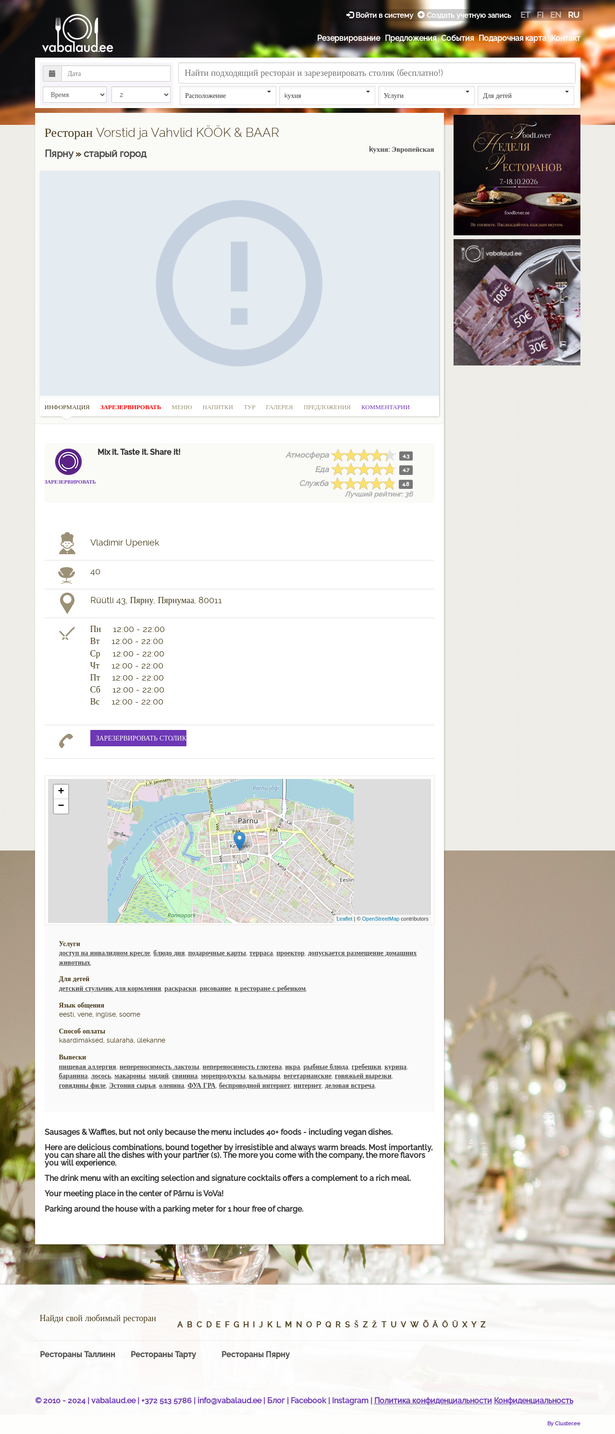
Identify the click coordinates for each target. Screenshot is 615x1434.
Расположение (228, 95)
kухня (327, 95)
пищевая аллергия (87, 1066)
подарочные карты (217, 953)
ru (573, 15)
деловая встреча (349, 1085)
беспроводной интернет (254, 1085)
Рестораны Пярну (255, 1354)
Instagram (350, 1400)
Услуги (426, 95)
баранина (73, 1076)
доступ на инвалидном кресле (104, 953)
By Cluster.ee (563, 1423)
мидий (159, 1076)
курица (395, 1066)
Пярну (60, 153)
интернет (307, 1085)
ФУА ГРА (201, 1085)
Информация (67, 410)
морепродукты (223, 1076)
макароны (130, 1076)
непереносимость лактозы (159, 1066)
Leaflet (344, 919)
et (525, 15)
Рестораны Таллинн (77, 1354)
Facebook (308, 1400)
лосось (101, 1076)
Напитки (218, 407)
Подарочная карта (512, 38)
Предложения (410, 38)
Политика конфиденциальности (433, 1400)
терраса (261, 953)
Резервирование (348, 38)
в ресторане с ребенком (270, 988)
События (457, 38)
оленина (171, 1085)
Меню (182, 407)
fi (540, 15)
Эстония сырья (132, 1085)
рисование (216, 988)
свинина (184, 1076)
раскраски (180, 988)
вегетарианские (307, 1076)
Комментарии (385, 407)
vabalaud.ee (113, 1400)
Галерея (279, 407)
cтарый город (115, 153)
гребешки (366, 1066)
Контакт (565, 38)
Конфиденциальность (533, 1400)
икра (292, 1066)
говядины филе (82, 1085)
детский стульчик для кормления (110, 988)
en (555, 15)
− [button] (61, 806)
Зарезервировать (130, 407)
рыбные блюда (325, 1066)
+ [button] (61, 792)
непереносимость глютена (242, 1066)
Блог (276, 1400)
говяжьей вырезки (363, 1076)
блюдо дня (168, 953)
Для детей (526, 95)
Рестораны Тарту (163, 1354)
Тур (249, 407)
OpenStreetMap (381, 919)
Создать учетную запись (464, 15)
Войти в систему (380, 15)
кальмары (264, 1076)
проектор (290, 953)
